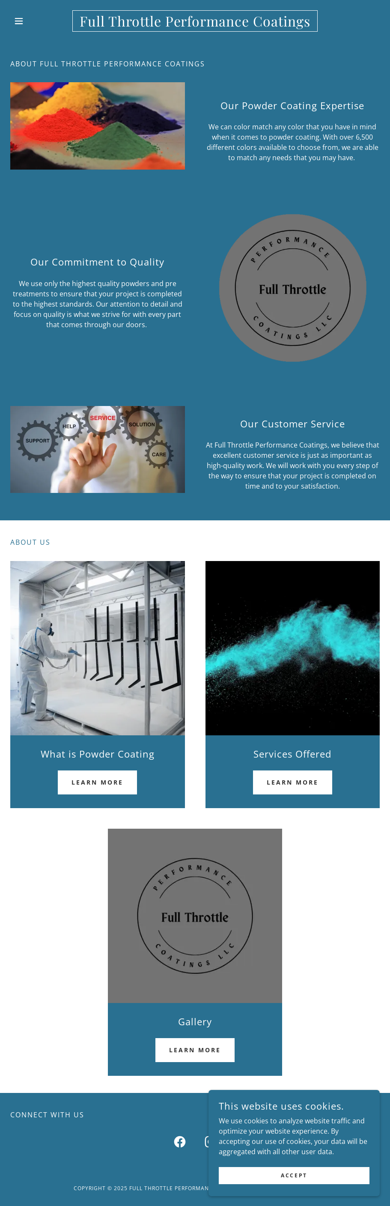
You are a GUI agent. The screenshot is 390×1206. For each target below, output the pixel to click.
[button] (37, 21)
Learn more (97, 782)
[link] (194, 24)
